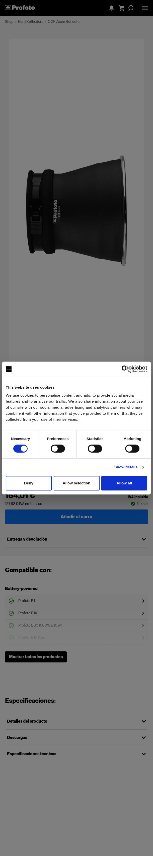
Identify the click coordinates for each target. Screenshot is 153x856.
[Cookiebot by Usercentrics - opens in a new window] (125, 369)
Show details (126, 467)
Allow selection (77, 483)
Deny (28, 483)
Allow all (124, 483)
